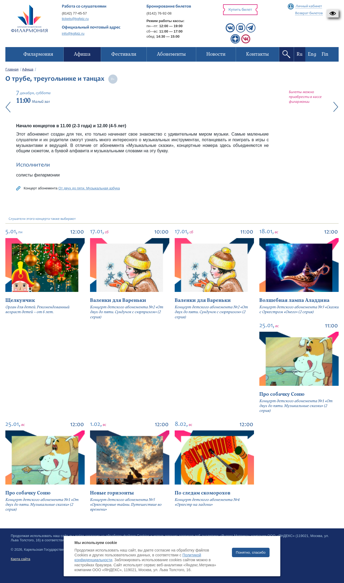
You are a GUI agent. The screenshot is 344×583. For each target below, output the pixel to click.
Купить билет (240, 10)
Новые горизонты (112, 493)
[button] (333, 13)
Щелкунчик (20, 300)
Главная (12, 70)
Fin (325, 54)
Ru (300, 54)
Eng (312, 54)
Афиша (27, 70)
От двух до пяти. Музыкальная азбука (89, 188)
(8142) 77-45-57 (74, 13)
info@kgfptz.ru (73, 33)
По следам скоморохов (202, 493)
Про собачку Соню (281, 394)
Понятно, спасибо (251, 552)
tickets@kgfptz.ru (75, 19)
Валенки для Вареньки (118, 300)
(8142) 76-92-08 (158, 13)
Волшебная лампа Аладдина (294, 300)
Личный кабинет (309, 6)
